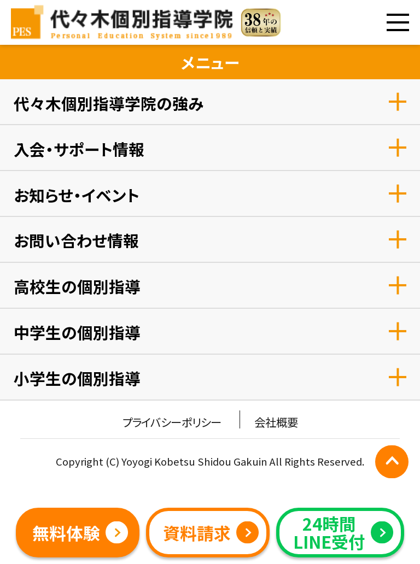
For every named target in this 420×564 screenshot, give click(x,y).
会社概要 (276, 421)
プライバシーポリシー (171, 421)
